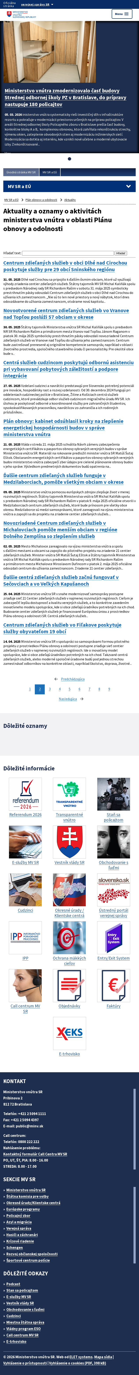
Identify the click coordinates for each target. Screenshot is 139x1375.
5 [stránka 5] (69, 689)
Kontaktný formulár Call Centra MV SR (35, 1154)
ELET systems (81, 1356)
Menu (122, 14)
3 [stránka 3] (50, 689)
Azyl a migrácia (19, 1222)
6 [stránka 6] (79, 689)
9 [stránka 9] (109, 689)
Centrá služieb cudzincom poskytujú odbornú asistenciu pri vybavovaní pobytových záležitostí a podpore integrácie (68, 369)
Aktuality (70, 200)
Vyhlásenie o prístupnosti (25, 1363)
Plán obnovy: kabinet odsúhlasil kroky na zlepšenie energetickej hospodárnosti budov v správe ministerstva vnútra (63, 428)
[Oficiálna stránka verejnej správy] (41, 4)
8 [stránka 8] (99, 689)
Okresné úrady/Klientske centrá (33, 1202)
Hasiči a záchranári (22, 1234)
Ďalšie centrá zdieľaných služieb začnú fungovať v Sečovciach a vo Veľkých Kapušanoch (61, 580)
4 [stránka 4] (60, 689)
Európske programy (23, 1209)
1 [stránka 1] (30, 689)
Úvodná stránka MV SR (21, 172)
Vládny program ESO (23, 1328)
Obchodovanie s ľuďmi (25, 1309)
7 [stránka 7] (89, 689)
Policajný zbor (18, 1215)
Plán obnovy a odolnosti (41, 200)
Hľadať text (12, 253)
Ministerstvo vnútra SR (26, 1190)
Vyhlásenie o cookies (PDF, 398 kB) (77, 1363)
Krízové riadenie (20, 1241)
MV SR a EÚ (50, 172)
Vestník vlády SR (20, 1303)
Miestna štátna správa (25, 1322)
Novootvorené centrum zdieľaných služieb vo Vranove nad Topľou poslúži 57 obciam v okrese (66, 313)
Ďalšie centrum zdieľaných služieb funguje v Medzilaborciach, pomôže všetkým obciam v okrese (63, 478)
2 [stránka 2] (40, 689)
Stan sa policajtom (22, 1290)
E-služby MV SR (18, 1296)
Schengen (14, 1247)
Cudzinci (13, 1315)
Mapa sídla (103, 1356)
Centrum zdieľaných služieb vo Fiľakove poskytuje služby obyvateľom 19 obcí (62, 628)
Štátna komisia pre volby (27, 1196)
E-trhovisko (16, 1341)
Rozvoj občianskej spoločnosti (32, 1254)
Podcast (13, 1284)
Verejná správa (18, 1228)
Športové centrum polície (28, 1260)
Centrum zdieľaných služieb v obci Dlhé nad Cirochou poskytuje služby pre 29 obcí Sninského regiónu (65, 266)
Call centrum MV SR (22, 1335)
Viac (8, 153)
